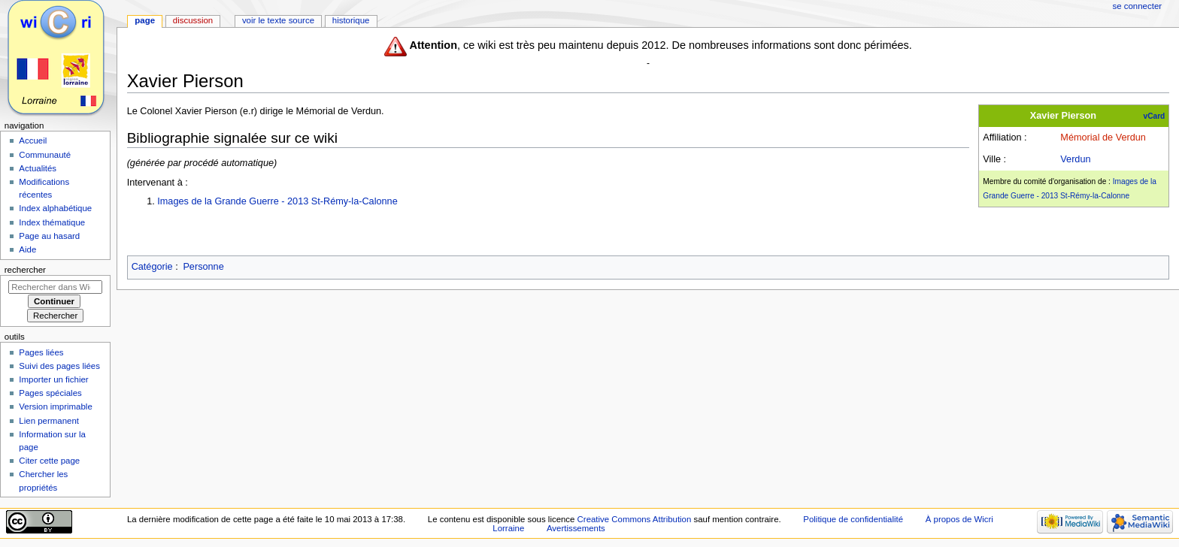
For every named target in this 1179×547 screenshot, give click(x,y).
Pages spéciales (50, 392)
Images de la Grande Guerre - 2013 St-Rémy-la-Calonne (277, 201)
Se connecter (1137, 6)
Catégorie (152, 266)
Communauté (45, 154)
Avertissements (576, 528)
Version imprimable (55, 406)
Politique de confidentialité (853, 519)
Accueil (33, 140)
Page (145, 20)
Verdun (1075, 159)
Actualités (37, 168)
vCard (1154, 116)
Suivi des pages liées (59, 365)
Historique (351, 20)
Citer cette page (49, 460)
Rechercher (25, 269)
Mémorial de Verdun (1103, 137)
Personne (203, 266)
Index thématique (52, 222)
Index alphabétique (55, 208)
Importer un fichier (53, 379)
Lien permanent (49, 420)
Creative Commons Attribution (634, 519)
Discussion (193, 20)
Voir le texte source (278, 20)
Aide (27, 249)
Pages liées (41, 352)
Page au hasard (49, 235)
